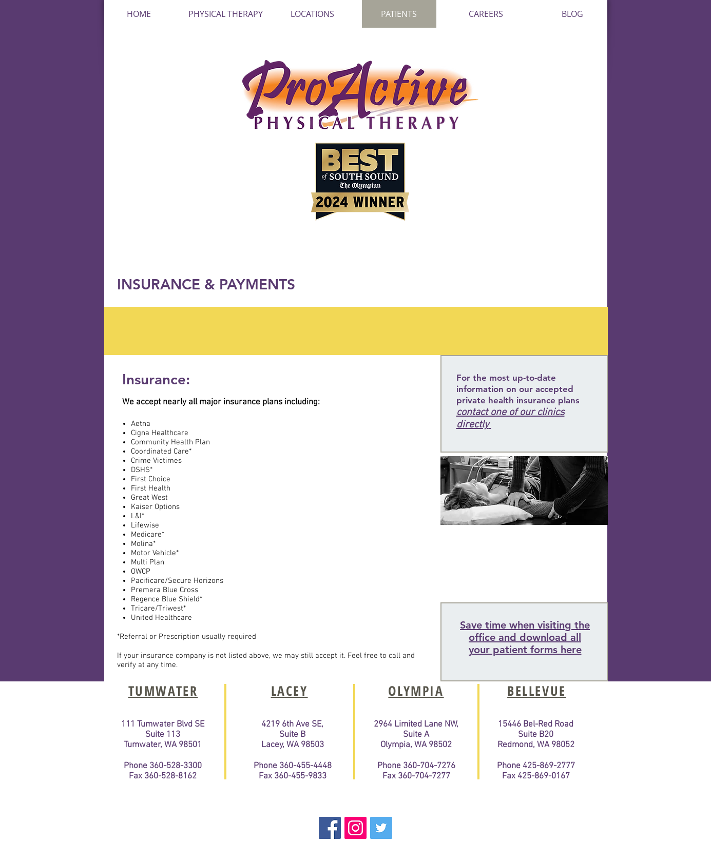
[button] (312, 14)
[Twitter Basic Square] (381, 828)
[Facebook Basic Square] (330, 828)
